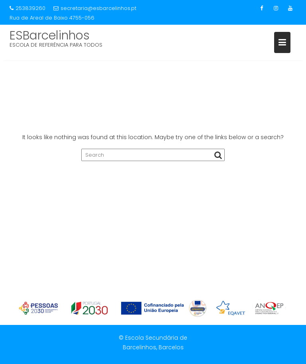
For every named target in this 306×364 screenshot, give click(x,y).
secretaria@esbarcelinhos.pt (94, 8)
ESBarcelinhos (50, 35)
